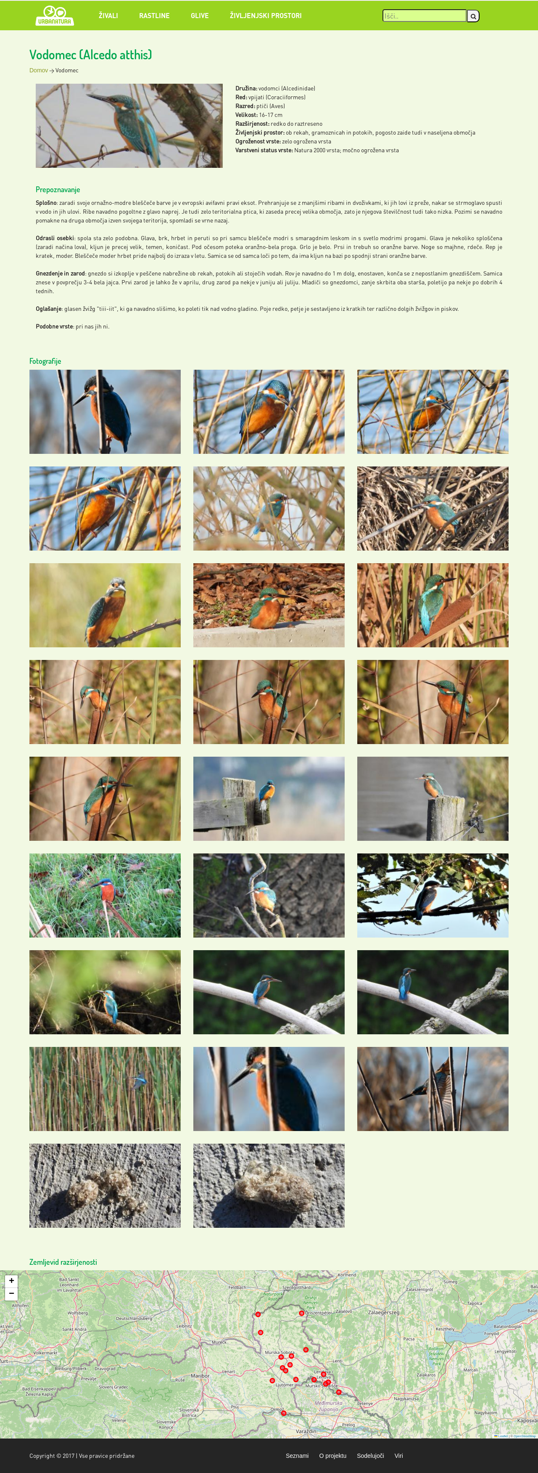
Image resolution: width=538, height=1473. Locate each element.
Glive (200, 15)
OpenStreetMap (525, 1436)
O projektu (332, 1455)
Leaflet (501, 1436)
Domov (38, 70)
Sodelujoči (370, 1455)
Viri (399, 1455)
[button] (11, 1281)
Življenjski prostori (266, 15)
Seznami (297, 1455)
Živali (108, 15)
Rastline (154, 15)
